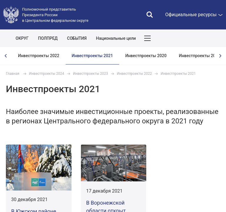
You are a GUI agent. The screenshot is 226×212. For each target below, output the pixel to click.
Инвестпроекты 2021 (92, 55)
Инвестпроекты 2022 (38, 55)
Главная (12, 74)
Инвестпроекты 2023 (90, 74)
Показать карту (204, 38)
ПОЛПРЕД (48, 38)
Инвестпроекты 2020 (146, 55)
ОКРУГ (22, 38)
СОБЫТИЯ (77, 38)
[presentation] (6, 55)
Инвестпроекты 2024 (46, 74)
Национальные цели (116, 38)
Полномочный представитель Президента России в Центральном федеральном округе (55, 15)
